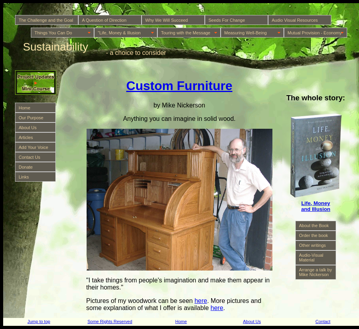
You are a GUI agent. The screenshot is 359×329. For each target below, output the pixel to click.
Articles (26, 137)
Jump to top (38, 321)
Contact (323, 321)
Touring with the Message (185, 32)
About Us (27, 127)
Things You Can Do (53, 32)
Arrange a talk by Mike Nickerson (315, 272)
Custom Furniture (179, 86)
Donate (25, 167)
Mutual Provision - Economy (314, 32)
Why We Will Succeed (166, 20)
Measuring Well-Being (245, 32)
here (201, 300)
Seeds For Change (226, 20)
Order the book (313, 235)
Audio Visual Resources (295, 20)
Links (24, 177)
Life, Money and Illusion (316, 206)
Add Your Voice (33, 147)
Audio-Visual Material (311, 257)
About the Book (314, 225)
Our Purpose (31, 117)
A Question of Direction (104, 20)
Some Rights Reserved (109, 321)
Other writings (312, 245)
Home (24, 107)
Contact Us (29, 157)
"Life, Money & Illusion (119, 32)
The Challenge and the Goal (46, 20)
